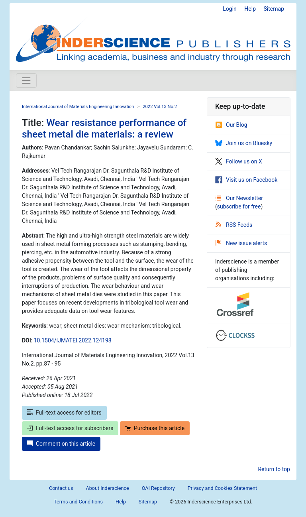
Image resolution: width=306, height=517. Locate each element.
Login (230, 9)
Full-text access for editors (64, 412)
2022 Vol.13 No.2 (160, 106)
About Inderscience (107, 488)
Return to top (274, 469)
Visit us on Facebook (246, 180)
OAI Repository (158, 488)
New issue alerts (241, 243)
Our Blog (231, 125)
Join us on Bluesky (243, 143)
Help (250, 9)
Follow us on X (238, 161)
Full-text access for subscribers (70, 428)
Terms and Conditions (78, 502)
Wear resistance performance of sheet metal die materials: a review (104, 128)
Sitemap (274, 9)
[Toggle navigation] (26, 80)
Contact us (61, 488)
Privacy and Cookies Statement (222, 488)
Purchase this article (154, 428)
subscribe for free (239, 206)
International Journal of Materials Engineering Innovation (78, 106)
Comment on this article (61, 443)
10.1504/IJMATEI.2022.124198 (73, 340)
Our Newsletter (239, 198)
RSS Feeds (234, 225)
